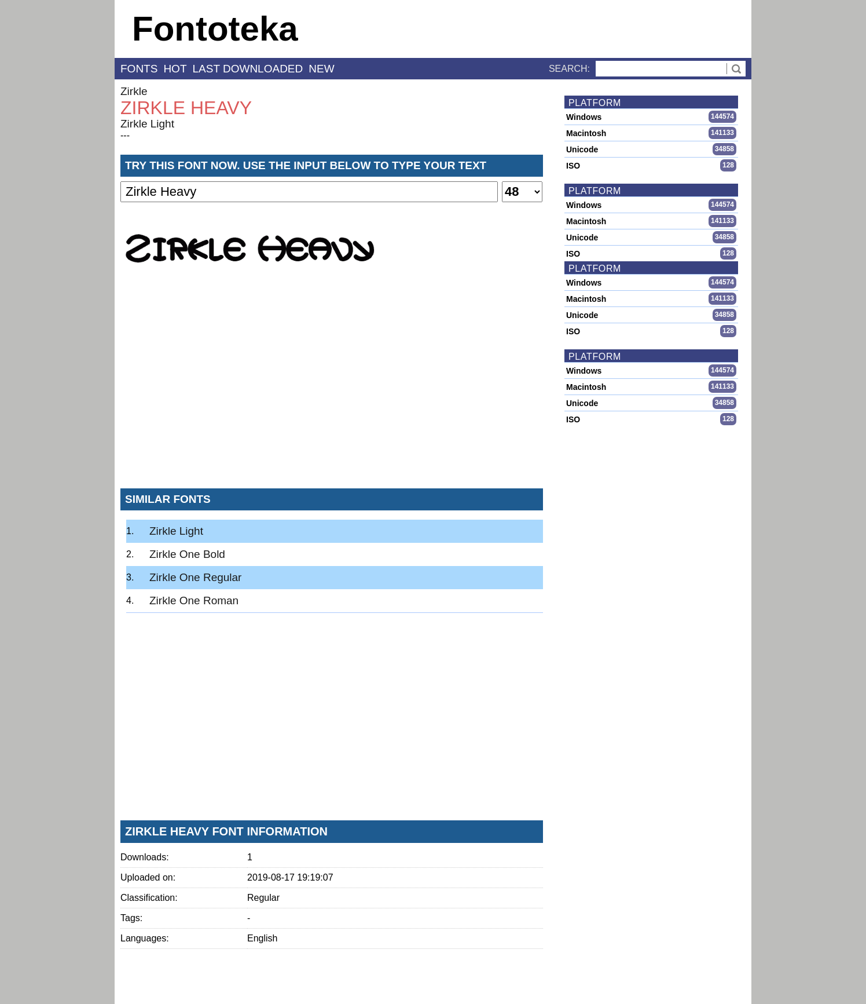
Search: (569, 69)
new (321, 69)
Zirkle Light (147, 124)
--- (125, 135)
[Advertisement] (331, 393)
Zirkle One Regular (195, 577)
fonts (138, 69)
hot (174, 69)
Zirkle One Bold (187, 554)
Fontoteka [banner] (215, 28)
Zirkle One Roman (193, 600)
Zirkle (133, 91)
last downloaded (248, 69)
